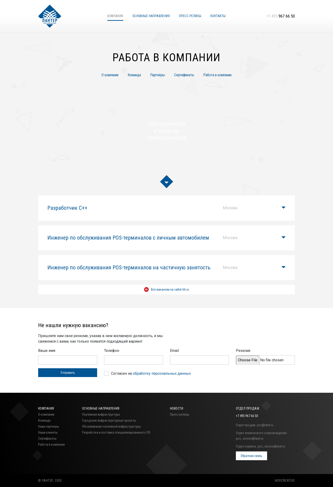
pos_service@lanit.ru (249, 438)
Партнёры (157, 75)
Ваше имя (46, 350)
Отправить (68, 372)
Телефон (111, 350)
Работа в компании (217, 75)
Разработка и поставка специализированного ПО (116, 432)
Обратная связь (251, 456)
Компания (115, 16)
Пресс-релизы (190, 16)
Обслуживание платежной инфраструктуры (111, 426)
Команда (134, 75)
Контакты (217, 16)
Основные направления (151, 16)
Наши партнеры (48, 426)
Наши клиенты (48, 432)
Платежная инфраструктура (101, 414)
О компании (110, 75)
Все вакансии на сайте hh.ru (166, 289)
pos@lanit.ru (265, 425)
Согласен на (151, 373)
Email (174, 350)
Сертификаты (184, 75)
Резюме (243, 350)
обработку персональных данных (162, 373)
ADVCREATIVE (285, 480)
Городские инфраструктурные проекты (109, 420)
